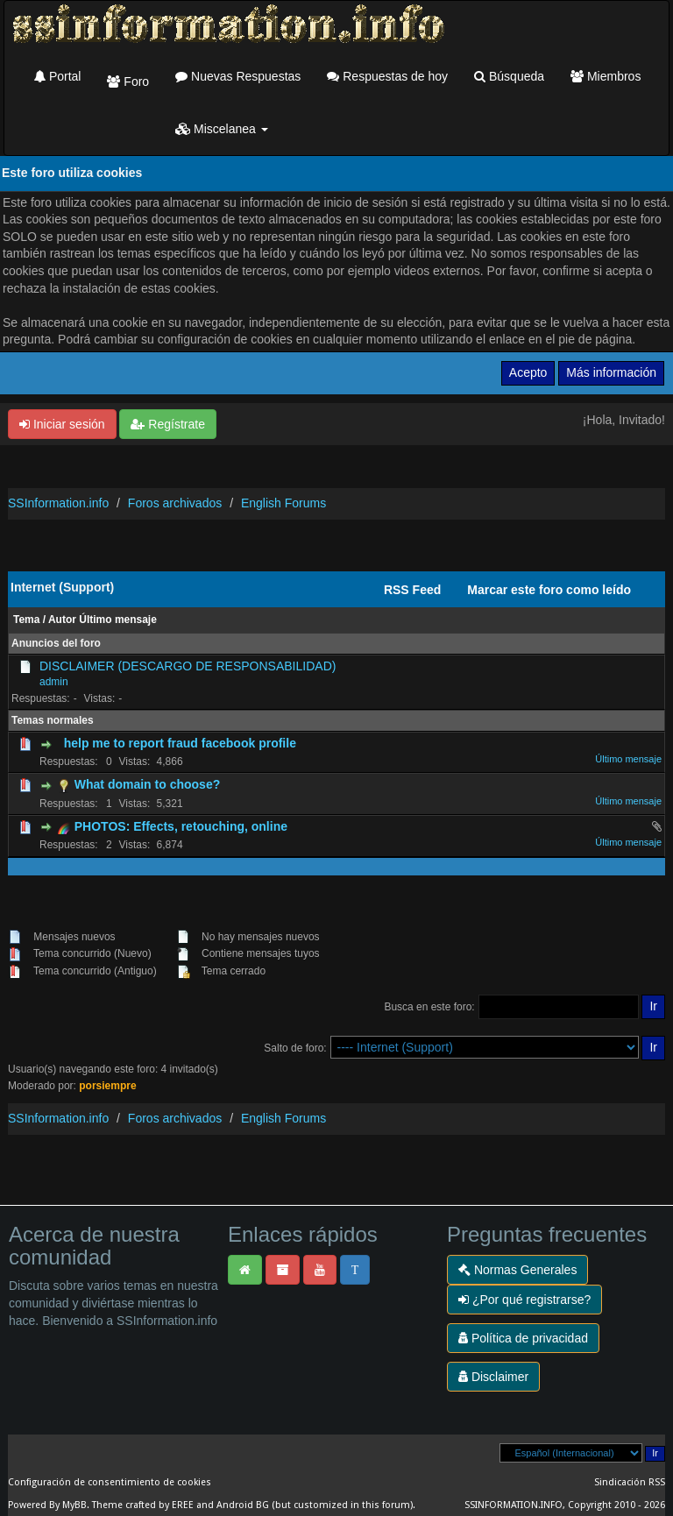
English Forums (283, 503)
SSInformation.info (58, 503)
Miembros (605, 76)
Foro (128, 81)
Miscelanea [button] (221, 129)
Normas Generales (517, 1270)
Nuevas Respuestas (238, 76)
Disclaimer (493, 1377)
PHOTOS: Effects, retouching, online (180, 826)
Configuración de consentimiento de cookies (109, 1482)
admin (53, 682)
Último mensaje (118, 619)
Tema (26, 619)
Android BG (242, 1505)
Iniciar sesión (62, 424)
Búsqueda (509, 76)
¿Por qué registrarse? (524, 1300)
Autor (62, 619)
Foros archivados (175, 503)
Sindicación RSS (629, 1482)
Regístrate (167, 424)
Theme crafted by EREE (143, 1505)
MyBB (74, 1505)
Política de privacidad (523, 1338)
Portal (57, 76)
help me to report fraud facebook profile (180, 743)
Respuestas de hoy (387, 76)
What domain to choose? (147, 784)
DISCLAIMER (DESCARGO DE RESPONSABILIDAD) (187, 666)
